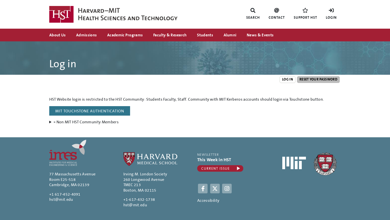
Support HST (305, 18)
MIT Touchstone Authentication (89, 111)
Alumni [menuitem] (230, 35)
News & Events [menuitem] (260, 35)
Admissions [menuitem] (86, 35)
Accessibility (208, 200)
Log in (287, 79)
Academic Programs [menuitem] (125, 35)
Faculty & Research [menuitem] (170, 35)
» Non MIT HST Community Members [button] (86, 122)
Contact (277, 18)
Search (253, 18)
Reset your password (318, 79)
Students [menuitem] (205, 35)
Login (331, 18)
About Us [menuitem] (57, 35)
